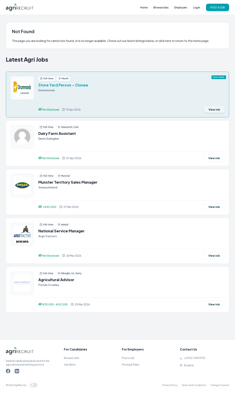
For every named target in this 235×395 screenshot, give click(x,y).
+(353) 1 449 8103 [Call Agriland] (194, 357)
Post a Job (128, 357)
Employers (180, 7)
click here (164, 41)
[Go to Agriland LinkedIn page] (18, 372)
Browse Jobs (161, 7)
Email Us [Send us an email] (189, 365)
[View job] (22, 94)
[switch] (33, 385)
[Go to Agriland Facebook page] (9, 372)
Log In (196, 7)
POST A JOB (217, 7)
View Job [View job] (214, 109)
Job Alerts (70, 364)
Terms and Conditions (194, 385)
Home (144, 7)
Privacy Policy (169, 385)
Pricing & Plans (130, 364)
